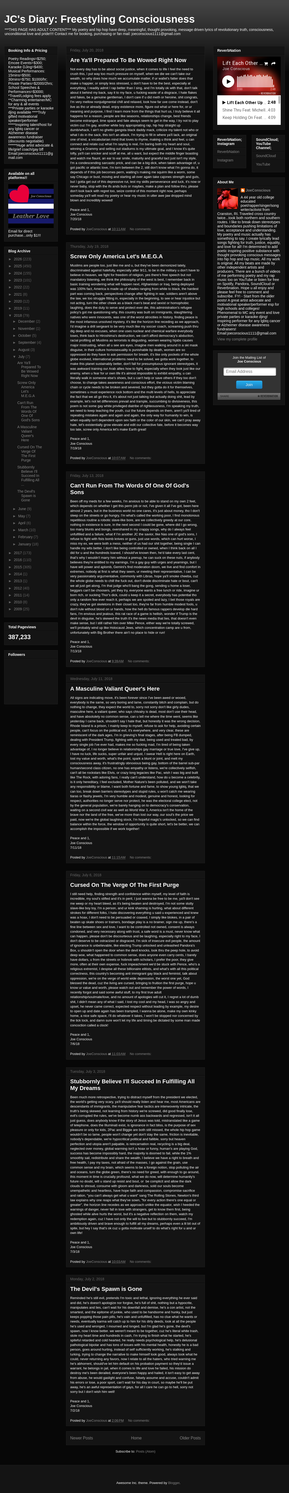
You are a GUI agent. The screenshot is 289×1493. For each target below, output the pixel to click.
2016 (18, 560)
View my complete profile (237, 339)
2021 (18, 294)
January (25, 544)
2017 (18, 553)
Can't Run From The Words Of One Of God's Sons (28, 411)
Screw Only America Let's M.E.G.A (116, 256)
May (22, 516)
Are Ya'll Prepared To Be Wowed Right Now (128, 60)
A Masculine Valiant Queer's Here (115, 688)
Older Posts (190, 1438)
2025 (18, 266)
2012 (18, 588)
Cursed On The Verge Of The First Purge (124, 885)
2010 (18, 602)
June (22, 509)
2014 (18, 574)
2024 (18, 273)
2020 (18, 301)
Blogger (173, 1483)
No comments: (141, 229)
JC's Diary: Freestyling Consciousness (99, 19)
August (24, 350)
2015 (18, 567)
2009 (18, 609)
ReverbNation (228, 152)
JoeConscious (258, 190)
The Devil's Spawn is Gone (106, 1289)
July (22, 357)
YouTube (263, 164)
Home (136, 1438)
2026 (18, 259)
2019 (18, 308)
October (25, 335)
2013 (18, 581)
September (27, 342)
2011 (18, 595)
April (22, 523)
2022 (18, 287)
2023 (18, 280)
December (27, 321)
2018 (18, 315)
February (26, 537)
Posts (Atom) (145, 1451)
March (23, 530)
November (27, 329)
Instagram (225, 160)
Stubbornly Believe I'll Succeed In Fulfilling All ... (28, 475)
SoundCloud (266, 156)
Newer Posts (81, 1438)
